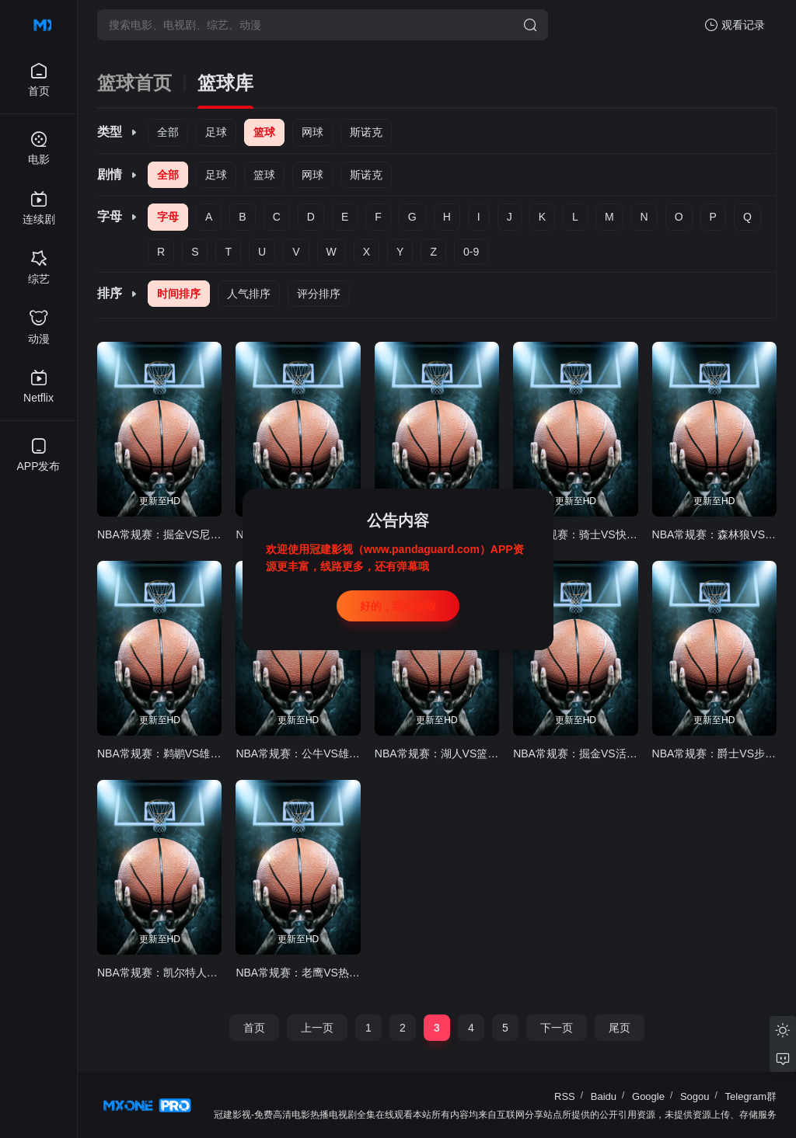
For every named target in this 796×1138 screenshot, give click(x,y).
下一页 (556, 1027)
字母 (168, 217)
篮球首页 (134, 83)
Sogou (695, 1096)
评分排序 (318, 293)
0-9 (471, 251)
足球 (216, 132)
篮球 (264, 132)
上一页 (317, 1027)
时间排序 (179, 293)
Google (648, 1096)
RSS (564, 1096)
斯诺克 (366, 132)
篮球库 (225, 83)
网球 (312, 132)
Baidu (603, 1096)
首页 (254, 1027)
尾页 (619, 1027)
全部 (168, 132)
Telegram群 (751, 1096)
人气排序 (249, 293)
